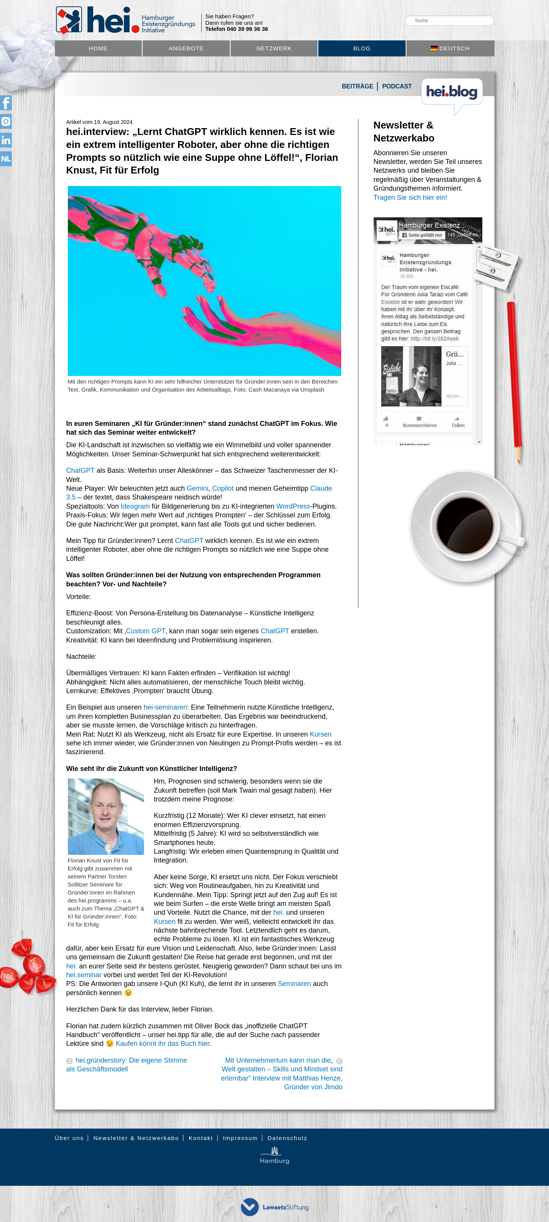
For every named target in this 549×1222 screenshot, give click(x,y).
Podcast (397, 86)
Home (98, 48)
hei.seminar (84, 975)
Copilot (223, 488)
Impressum (240, 1138)
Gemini (198, 488)
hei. (278, 912)
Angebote (186, 48)
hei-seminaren (165, 707)
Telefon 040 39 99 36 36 (236, 29)
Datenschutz (288, 1138)
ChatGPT (80, 470)
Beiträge (358, 86)
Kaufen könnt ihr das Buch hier (162, 1043)
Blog (362, 48)
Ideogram (135, 506)
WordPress (293, 506)
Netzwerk (274, 48)
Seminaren (294, 984)
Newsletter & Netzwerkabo (136, 1138)
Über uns (69, 1138)
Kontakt (201, 1138)
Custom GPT (146, 631)
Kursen (320, 734)
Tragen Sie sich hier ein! (410, 197)
